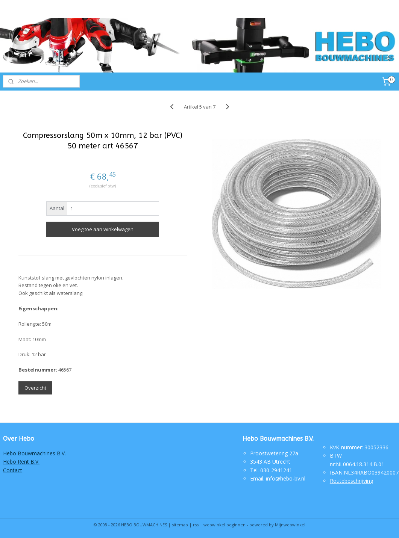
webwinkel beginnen (224, 524)
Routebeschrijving (351, 480)
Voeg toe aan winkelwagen (103, 229)
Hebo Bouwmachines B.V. (34, 453)
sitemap (180, 524)
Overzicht (35, 387)
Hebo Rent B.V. (21, 461)
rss (196, 524)
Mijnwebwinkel (290, 524)
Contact (12, 470)
